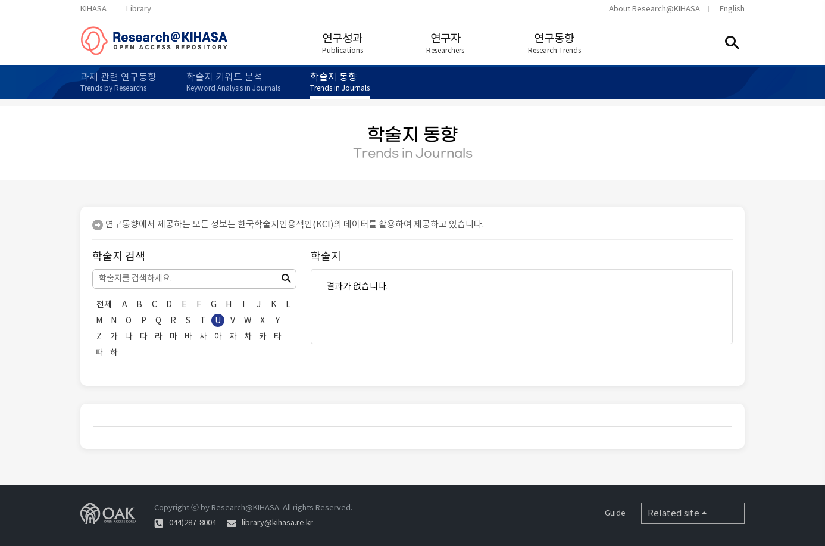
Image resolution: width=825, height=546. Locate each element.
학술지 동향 (340, 82)
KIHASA (93, 9)
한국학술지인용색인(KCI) (285, 224)
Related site (673, 513)
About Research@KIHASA (654, 9)
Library (138, 9)
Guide (615, 513)
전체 (104, 304)
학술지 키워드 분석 (233, 82)
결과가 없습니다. (521, 286)
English (732, 9)
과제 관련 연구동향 (118, 82)
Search (732, 42)
